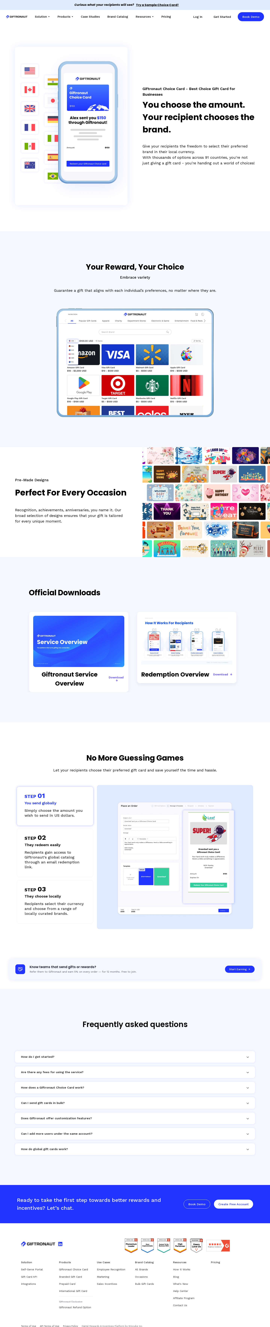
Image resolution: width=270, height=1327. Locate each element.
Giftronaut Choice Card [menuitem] (73, 1264)
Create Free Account (233, 1199)
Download (116, 672)
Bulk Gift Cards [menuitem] (144, 1278)
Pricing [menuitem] (166, 16)
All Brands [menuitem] (141, 1264)
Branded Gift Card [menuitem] (70, 1271)
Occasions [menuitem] (141, 1271)
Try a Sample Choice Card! (157, 5)
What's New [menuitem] (180, 1278)
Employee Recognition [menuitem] (111, 1264)
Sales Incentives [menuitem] (107, 1278)
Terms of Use (28, 1321)
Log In (197, 17)
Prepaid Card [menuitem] (67, 1278)
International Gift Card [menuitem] (73, 1285)
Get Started (222, 17)
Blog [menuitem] (176, 1271)
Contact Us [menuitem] (180, 1300)
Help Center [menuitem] (180, 1285)
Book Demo (251, 17)
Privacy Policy (70, 1321)
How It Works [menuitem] (181, 1264)
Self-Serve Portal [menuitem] (32, 1264)
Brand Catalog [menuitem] (117, 16)
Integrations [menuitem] (28, 1278)
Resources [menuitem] (143, 16)
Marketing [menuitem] (103, 1271)
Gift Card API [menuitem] (29, 1271)
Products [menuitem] (63, 16)
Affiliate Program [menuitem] (183, 1293)
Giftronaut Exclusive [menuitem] (70, 1296)
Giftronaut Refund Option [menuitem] (75, 1302)
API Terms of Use (49, 1321)
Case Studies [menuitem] (90, 16)
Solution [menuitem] (41, 16)
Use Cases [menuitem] (103, 1257)
